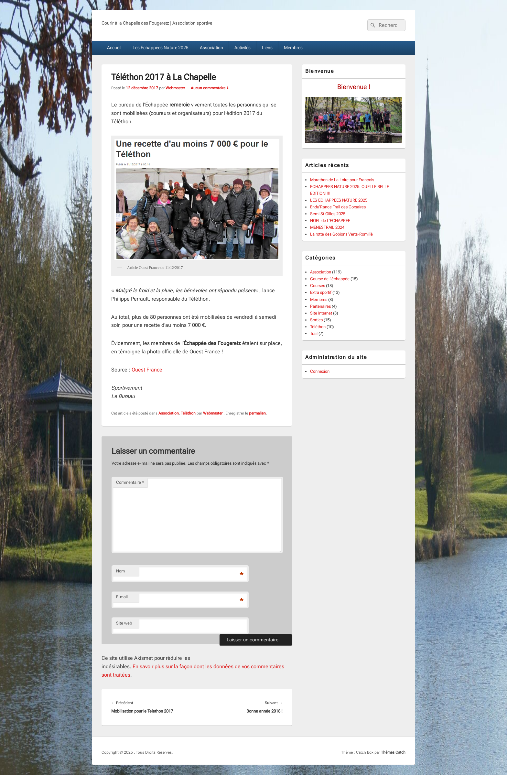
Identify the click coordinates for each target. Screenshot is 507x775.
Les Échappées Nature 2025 (161, 47)
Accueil (114, 47)
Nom (120, 571)
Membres (293, 47)
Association (211, 47)
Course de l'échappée (330, 278)
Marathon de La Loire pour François (342, 179)
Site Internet (321, 313)
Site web (124, 623)
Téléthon (188, 413)
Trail (314, 333)
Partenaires (320, 306)
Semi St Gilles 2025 (327, 213)
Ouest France (147, 370)
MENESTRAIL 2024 (327, 227)
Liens (267, 47)
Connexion (319, 371)
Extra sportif (320, 292)
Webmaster (175, 88)
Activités (242, 47)
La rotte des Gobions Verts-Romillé (341, 234)
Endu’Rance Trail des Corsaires (338, 207)
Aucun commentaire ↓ (210, 88)
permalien (257, 413)
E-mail (122, 596)
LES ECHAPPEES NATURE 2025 (338, 200)
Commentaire (130, 482)
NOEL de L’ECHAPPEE (330, 220)
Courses (317, 285)
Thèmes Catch (393, 752)
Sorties (316, 319)
